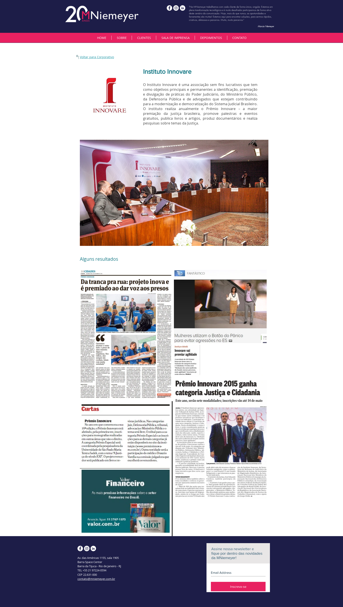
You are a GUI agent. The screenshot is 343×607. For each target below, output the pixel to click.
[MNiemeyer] (176, 8)
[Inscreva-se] (238, 586)
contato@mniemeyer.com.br (96, 579)
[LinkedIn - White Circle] (182, 8)
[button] (144, 38)
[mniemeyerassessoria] (169, 8)
